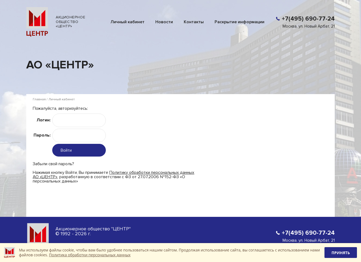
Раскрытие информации (239, 21)
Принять (341, 252)
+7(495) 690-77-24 (308, 18)
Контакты (194, 21)
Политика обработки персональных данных (89, 254)
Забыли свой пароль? (53, 163)
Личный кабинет (127, 21)
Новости (164, 21)
